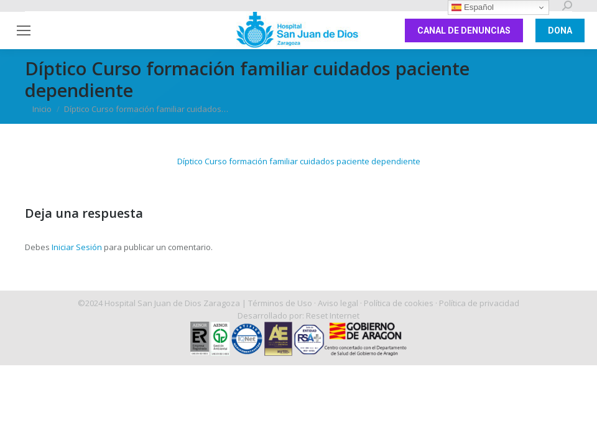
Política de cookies (398, 303)
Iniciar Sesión (78, 247)
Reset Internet (332, 315)
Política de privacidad (479, 303)
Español (472, 7)
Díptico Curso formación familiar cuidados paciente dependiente (298, 161)
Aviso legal (338, 303)
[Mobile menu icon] (23, 30)
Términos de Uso (280, 303)
